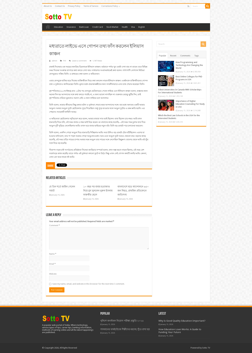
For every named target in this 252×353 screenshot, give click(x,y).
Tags (196, 55)
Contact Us (60, 6)
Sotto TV (206, 348)
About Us (48, 6)
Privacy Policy (74, 6)
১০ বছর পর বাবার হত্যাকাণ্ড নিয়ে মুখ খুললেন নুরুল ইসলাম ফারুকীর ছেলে (98, 190)
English (141, 27)
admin (54, 61)
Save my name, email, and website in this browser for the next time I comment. (88, 284)
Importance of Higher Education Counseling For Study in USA (190, 104)
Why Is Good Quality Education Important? (181, 320)
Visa (133, 27)
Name (52, 254)
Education (58, 27)
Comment (54, 225)
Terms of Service (90, 6)
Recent (173, 55)
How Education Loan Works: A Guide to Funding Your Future (179, 331)
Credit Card (97, 27)
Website (53, 274)
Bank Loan (84, 27)
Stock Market (112, 27)
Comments (185, 55)
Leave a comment (79, 61)
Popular (162, 55)
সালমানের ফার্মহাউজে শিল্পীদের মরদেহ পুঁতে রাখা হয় (125, 329)
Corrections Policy (109, 6)
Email (52, 264)
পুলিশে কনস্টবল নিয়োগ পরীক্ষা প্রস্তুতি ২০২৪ (122, 320)
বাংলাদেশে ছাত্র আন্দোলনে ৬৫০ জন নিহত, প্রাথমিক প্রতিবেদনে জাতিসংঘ (133, 190)
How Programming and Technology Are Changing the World (189, 65)
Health (125, 27)
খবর (64, 61)
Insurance (71, 27)
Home (48, 26)
